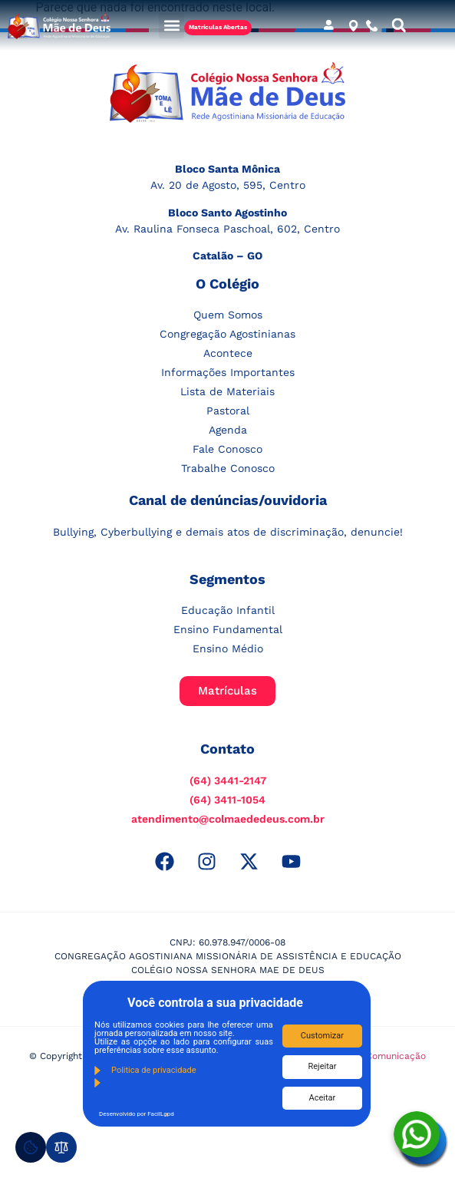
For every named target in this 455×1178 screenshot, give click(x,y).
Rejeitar (322, 1066)
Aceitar (322, 1098)
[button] (171, 25)
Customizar (322, 1036)
